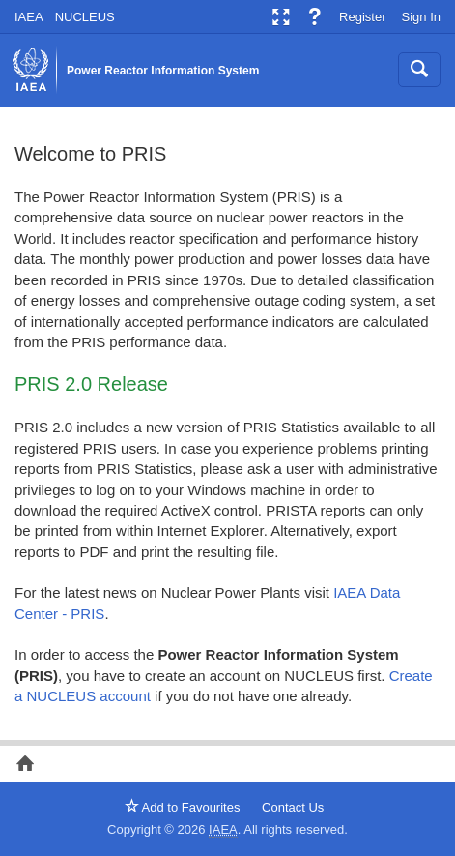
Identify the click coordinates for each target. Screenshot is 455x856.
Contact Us (293, 807)
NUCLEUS (85, 17)
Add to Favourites (183, 807)
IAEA (28, 17)
